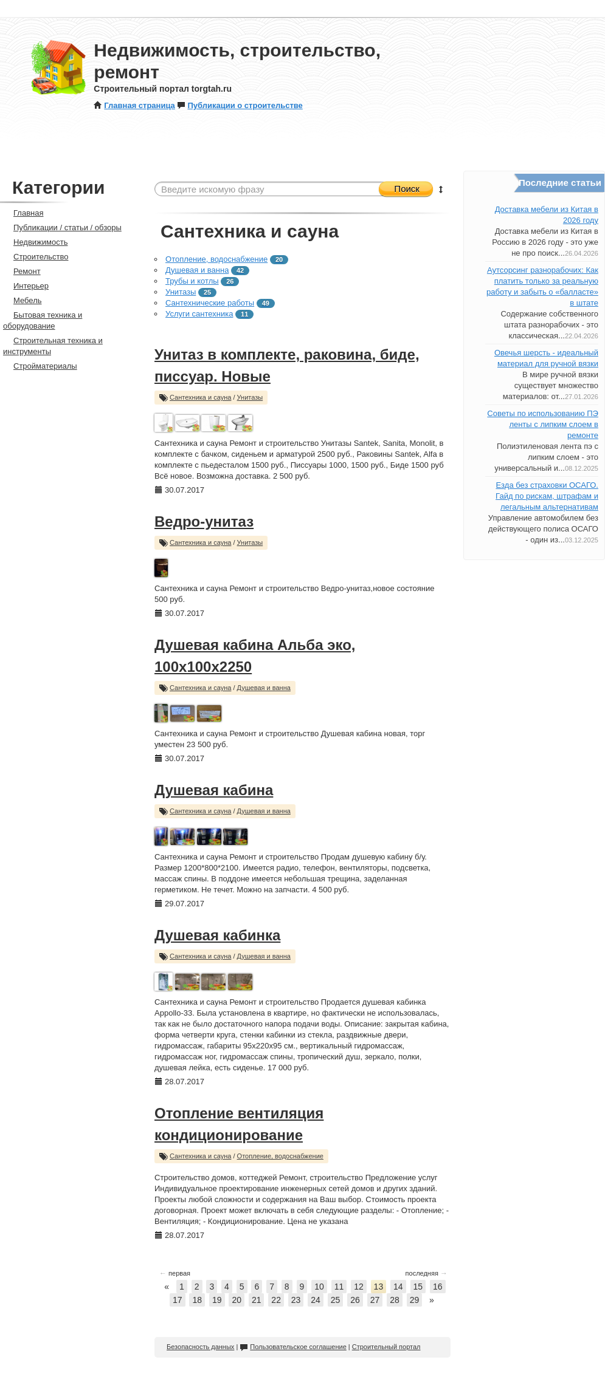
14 (398, 1286)
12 (359, 1286)
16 (438, 1286)
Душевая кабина (213, 790)
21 (256, 1300)
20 (236, 1300)
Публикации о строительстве (239, 105)
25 (336, 1300)
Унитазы (180, 291)
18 (197, 1300)
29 (415, 1300)
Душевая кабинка (217, 935)
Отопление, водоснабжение (216, 259)
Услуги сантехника (199, 313)
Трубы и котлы (192, 280)
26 (355, 1300)
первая (174, 1273)
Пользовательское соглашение (293, 1346)
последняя (427, 1273)
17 (177, 1300)
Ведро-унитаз (204, 521)
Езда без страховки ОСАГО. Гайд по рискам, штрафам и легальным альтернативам (547, 495)
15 (418, 1286)
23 (296, 1300)
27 (375, 1300)
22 (276, 1300)
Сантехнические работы (209, 302)
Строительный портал (386, 1346)
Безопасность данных (200, 1346)
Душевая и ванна (197, 270)
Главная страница (134, 105)
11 (339, 1286)
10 (319, 1286)
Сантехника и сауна (200, 397)
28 (394, 1300)
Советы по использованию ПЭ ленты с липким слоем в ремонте (542, 424)
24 (315, 1300)
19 (217, 1300)
